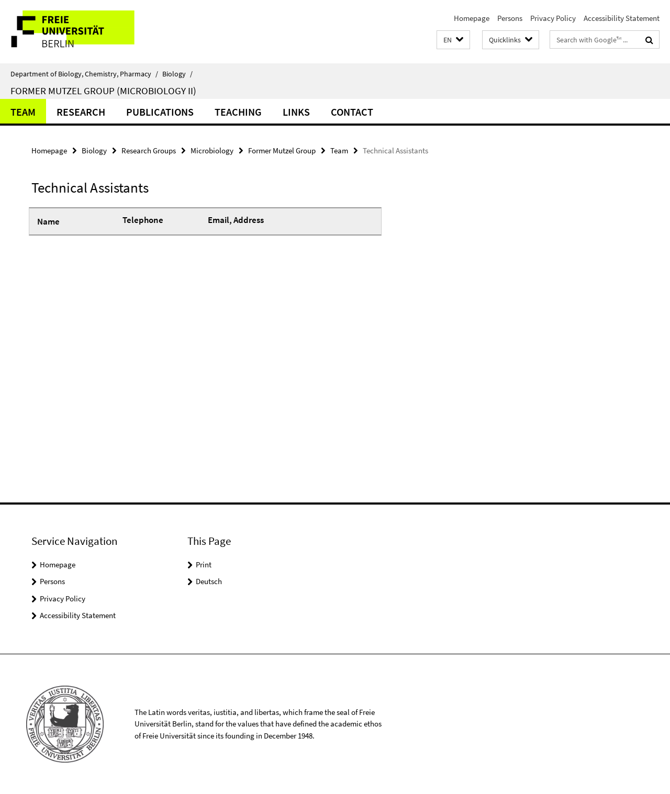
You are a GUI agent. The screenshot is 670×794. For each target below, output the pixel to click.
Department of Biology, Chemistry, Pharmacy (84, 73)
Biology (177, 73)
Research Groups (148, 150)
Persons (509, 18)
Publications (160, 111)
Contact (352, 111)
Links (296, 111)
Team (23, 111)
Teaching (238, 111)
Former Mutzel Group (282, 150)
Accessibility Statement (622, 18)
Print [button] (203, 564)
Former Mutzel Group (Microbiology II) (103, 90)
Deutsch (209, 581)
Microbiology (212, 150)
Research (81, 111)
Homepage (471, 18)
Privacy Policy (553, 18)
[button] (453, 40)
